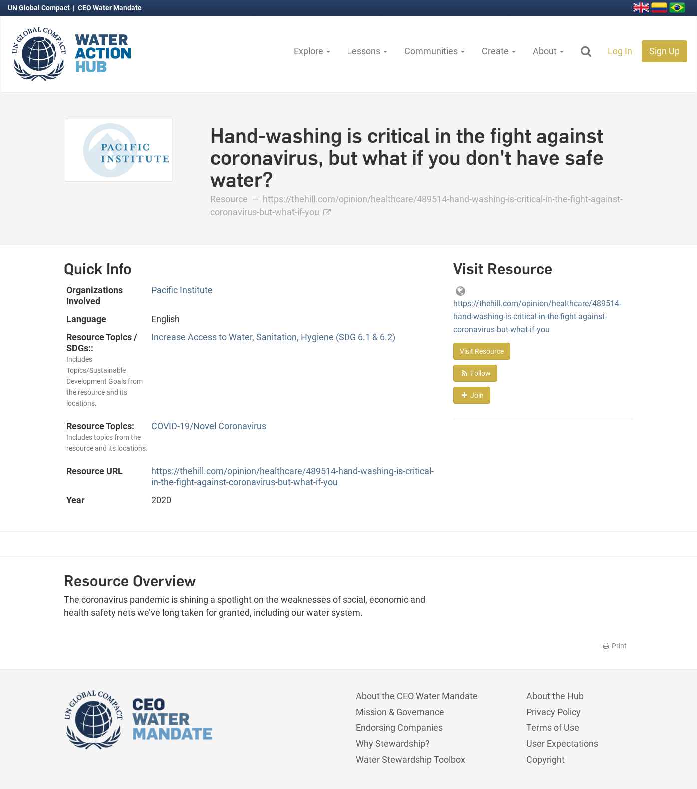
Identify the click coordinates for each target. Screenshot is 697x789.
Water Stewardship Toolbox (410, 759)
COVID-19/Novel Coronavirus (208, 426)
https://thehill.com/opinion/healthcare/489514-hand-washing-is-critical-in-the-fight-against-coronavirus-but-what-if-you (292, 476)
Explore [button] (312, 51)
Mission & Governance (400, 712)
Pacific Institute (182, 290)
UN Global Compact (39, 8)
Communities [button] (434, 51)
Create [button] (499, 51)
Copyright (545, 759)
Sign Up (664, 51)
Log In (620, 51)
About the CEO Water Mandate (417, 696)
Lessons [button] (367, 51)
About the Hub (555, 696)
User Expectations (562, 743)
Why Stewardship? (393, 743)
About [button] (548, 51)
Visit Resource (482, 351)
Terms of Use (552, 727)
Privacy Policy (553, 712)
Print (614, 646)
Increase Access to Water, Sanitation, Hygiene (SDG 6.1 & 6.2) (273, 337)
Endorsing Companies (399, 727)
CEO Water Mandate (110, 8)
